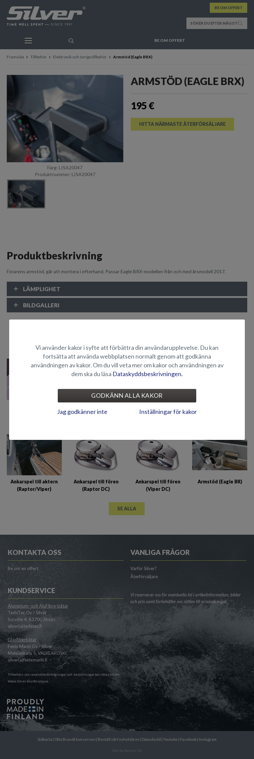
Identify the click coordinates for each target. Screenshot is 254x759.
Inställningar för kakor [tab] (168, 411)
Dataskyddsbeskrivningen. (147, 373)
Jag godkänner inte (82, 411)
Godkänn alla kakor (126, 395)
